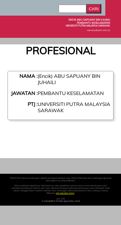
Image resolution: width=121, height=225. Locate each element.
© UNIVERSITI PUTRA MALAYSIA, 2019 (61, 201)
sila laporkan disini (65, 193)
